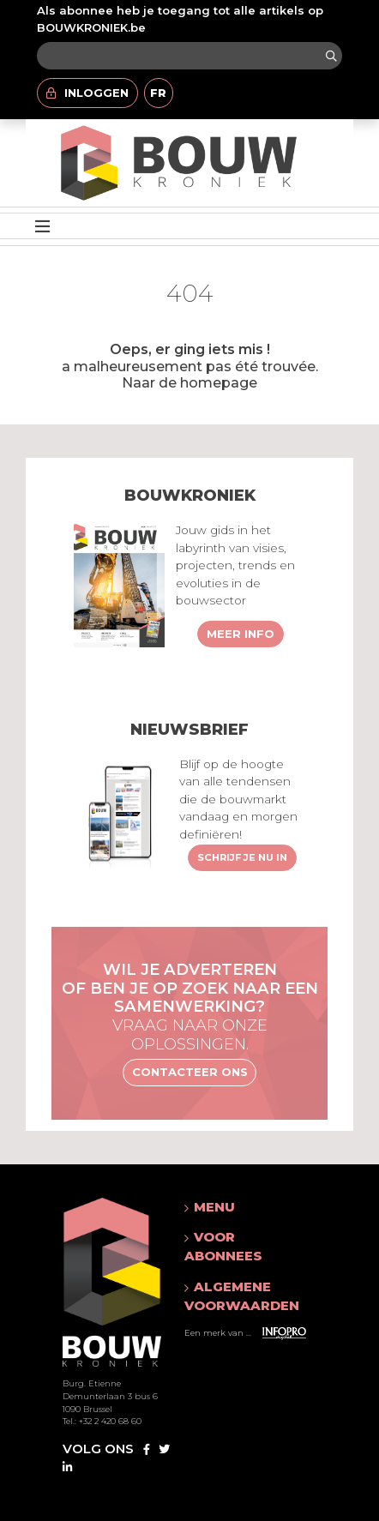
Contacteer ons (190, 1072)
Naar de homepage (189, 382)
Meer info (240, 633)
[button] (241, 1207)
